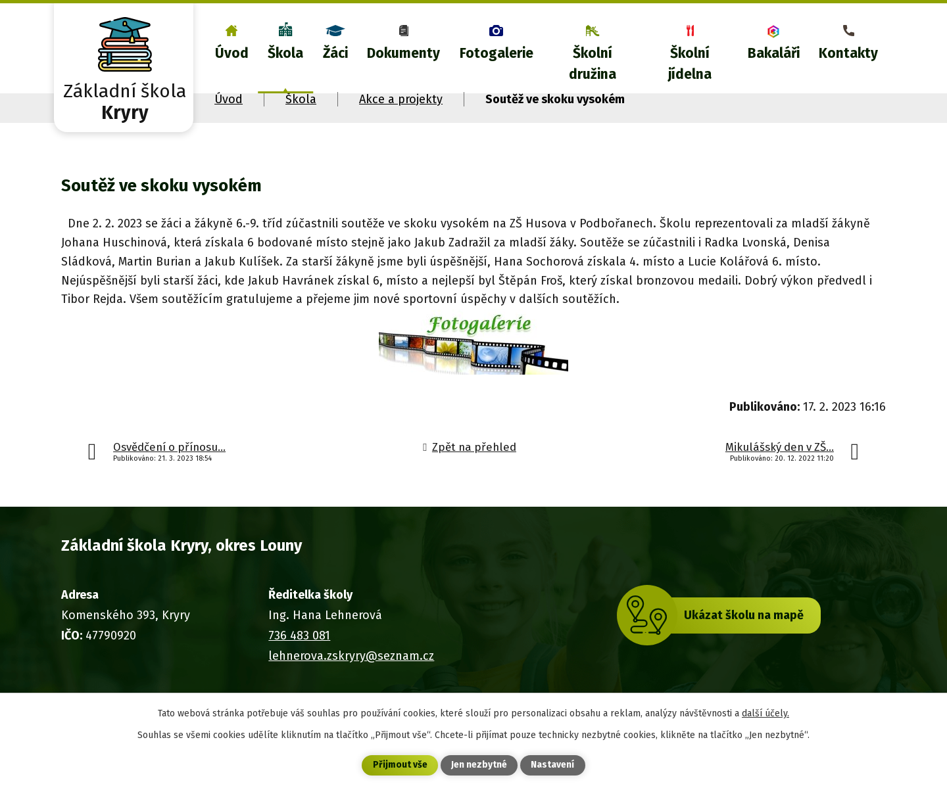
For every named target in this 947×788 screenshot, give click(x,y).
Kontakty (848, 53)
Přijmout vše (400, 765)
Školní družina (592, 64)
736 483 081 (299, 635)
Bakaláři (774, 53)
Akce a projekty (401, 99)
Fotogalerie (496, 53)
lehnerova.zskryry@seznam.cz (351, 656)
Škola (285, 53)
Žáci (335, 53)
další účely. (765, 712)
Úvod (232, 53)
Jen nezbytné (479, 765)
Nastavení (552, 765)
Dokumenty (403, 53)
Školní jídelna (690, 64)
